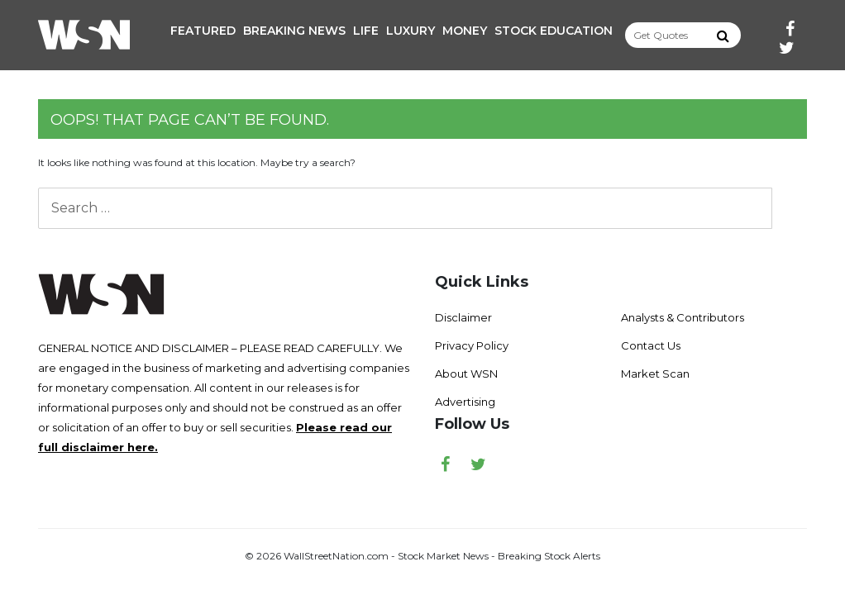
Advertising (465, 401)
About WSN (466, 373)
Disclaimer (463, 317)
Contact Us (650, 345)
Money (464, 30)
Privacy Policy (471, 345)
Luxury (410, 30)
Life (366, 30)
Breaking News (294, 30)
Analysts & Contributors (682, 317)
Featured (203, 30)
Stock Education (553, 30)
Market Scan (655, 373)
